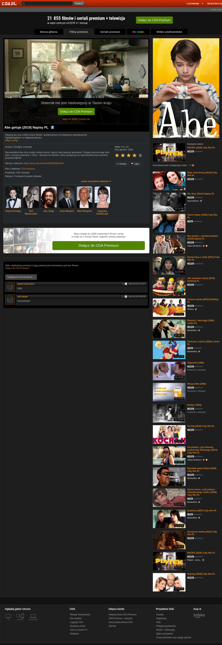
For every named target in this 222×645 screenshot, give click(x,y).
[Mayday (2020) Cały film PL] (168, 582)
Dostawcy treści (77, 626)
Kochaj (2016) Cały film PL (201, 426)
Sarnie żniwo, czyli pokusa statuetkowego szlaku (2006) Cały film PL (202, 492)
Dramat (8, 147)
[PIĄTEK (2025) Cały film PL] (168, 152)
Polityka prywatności (166, 626)
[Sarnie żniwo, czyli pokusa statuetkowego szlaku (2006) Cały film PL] (168, 497)
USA (18, 172)
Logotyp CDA (76, 622)
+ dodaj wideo (216, 9)
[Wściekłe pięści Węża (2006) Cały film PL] (168, 476)
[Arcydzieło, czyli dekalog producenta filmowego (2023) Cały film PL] (168, 455)
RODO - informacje (165, 630)
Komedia (27, 147)
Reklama (74, 633)
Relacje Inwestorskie (80, 614)
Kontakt (160, 614)
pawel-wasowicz (25, 284)
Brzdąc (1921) (194, 405)
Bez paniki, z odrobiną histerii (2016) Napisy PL (202, 237)
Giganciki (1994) (195, 362)
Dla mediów (76, 618)
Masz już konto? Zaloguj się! (76, 119)
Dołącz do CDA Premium (76, 111)
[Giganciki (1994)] (168, 370)
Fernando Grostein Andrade (27, 176)
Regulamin (161, 618)
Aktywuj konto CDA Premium (122, 614)
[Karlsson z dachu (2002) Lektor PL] (168, 349)
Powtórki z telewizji (196, 370)
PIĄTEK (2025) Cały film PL (201, 147)
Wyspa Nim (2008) (196, 384)
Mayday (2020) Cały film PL (201, 574)
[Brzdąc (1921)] (168, 413)
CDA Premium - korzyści (120, 618)
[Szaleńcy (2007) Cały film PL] (168, 518)
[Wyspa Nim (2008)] (168, 392)
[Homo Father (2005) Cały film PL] (168, 223)
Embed (121, 164)
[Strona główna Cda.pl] (10, 3)
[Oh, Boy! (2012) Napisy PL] (168, 201)
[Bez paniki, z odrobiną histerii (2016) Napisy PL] (168, 244)
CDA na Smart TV (78, 630)
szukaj (79, 3)
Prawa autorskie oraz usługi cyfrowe (173, 637)
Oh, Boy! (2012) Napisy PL (200, 193)
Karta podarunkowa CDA (121, 622)
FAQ (158, 622)
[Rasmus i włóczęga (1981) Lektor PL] (168, 328)
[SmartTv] (23, 621)
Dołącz (154, 20)
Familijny (17, 147)
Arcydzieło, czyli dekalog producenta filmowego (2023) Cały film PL (202, 450)
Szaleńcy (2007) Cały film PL (202, 510)
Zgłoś (135, 164)
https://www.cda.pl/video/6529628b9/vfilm (44, 163)
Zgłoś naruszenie (164, 633)
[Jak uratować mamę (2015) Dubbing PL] (168, 286)
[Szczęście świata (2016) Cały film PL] (168, 539)
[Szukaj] (47, 3)
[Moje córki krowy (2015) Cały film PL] (168, 180)
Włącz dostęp (11, 140)
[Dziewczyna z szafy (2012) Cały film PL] (168, 265)
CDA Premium (28, 169)
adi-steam (22, 296)
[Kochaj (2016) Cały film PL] (168, 434)
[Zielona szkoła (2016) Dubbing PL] (168, 307)
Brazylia (25, 172)
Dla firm (112, 626)
